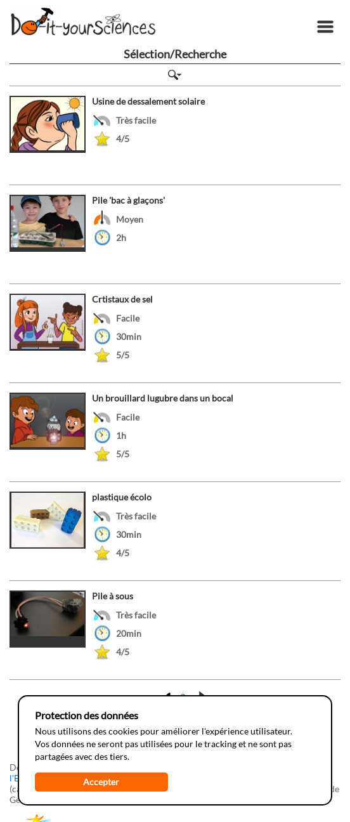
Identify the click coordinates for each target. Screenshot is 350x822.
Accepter (101, 781)
